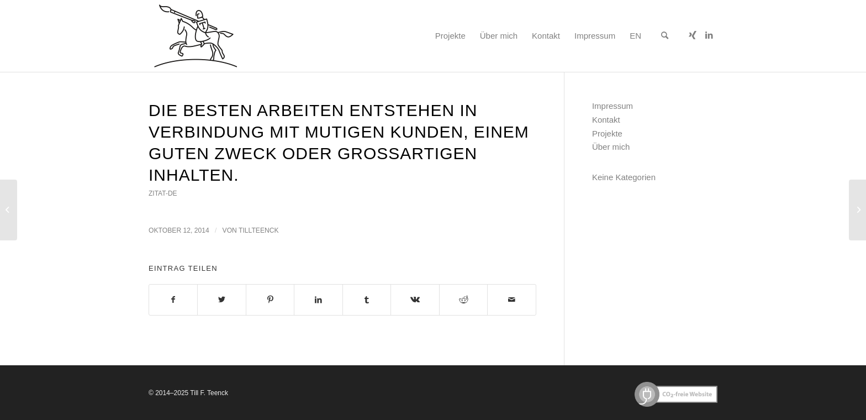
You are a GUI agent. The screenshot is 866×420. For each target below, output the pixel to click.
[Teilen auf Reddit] (463, 300)
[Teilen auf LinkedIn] (318, 300)
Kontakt (606, 119)
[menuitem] (450, 36)
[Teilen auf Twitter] (221, 300)
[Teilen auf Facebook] (173, 300)
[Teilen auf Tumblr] (366, 300)
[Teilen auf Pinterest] (270, 300)
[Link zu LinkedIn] (709, 35)
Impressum (612, 106)
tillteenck (259, 230)
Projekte (607, 133)
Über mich (611, 146)
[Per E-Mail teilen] (512, 300)
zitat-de (163, 193)
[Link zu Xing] (692, 35)
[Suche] (664, 36)
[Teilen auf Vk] (415, 300)
